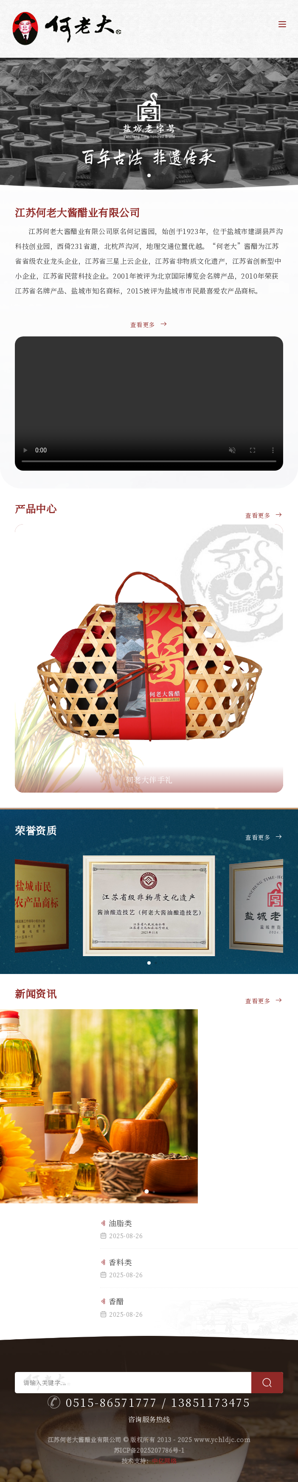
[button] (288, 124)
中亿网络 (164, 1461)
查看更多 (149, 331)
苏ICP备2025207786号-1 (149, 1450)
